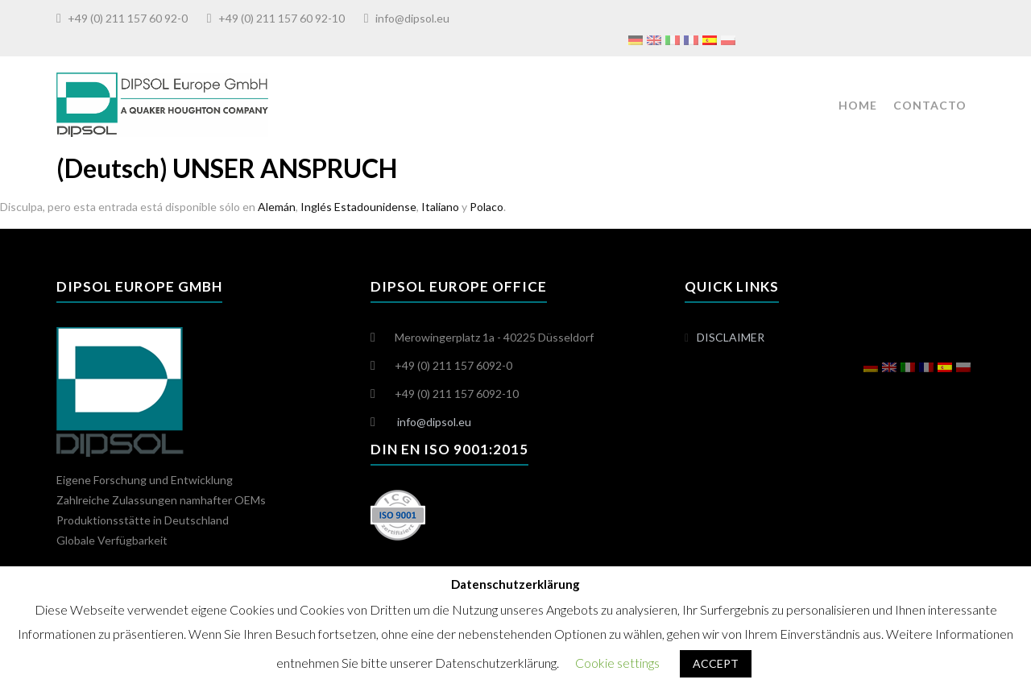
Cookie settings (617, 662)
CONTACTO (930, 105)
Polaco (486, 206)
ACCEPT (716, 663)
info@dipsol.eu (412, 18)
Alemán (277, 206)
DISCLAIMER (730, 337)
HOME (857, 105)
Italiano (440, 206)
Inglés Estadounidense (358, 206)
